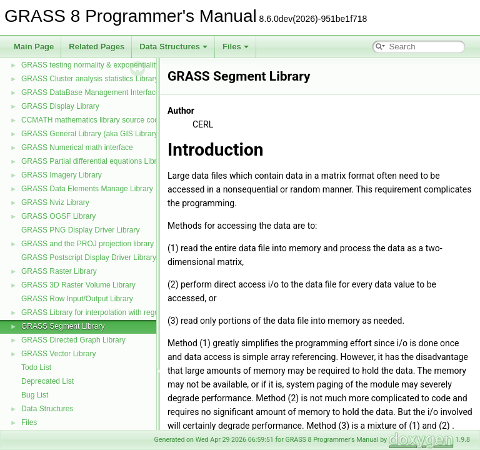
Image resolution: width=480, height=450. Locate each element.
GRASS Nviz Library (55, 202)
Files (235, 46)
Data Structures (173, 46)
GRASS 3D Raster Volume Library (78, 285)
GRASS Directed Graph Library (73, 340)
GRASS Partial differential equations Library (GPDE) (108, 161)
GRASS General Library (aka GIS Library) (91, 133)
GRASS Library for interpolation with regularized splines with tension (134, 312)
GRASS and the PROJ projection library (87, 243)
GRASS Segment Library (62, 326)
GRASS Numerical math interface (77, 147)
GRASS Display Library (60, 106)
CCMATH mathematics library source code (92, 120)
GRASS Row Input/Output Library (77, 298)
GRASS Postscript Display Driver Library (88, 257)
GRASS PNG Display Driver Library (80, 230)
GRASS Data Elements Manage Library (87, 188)
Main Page (34, 46)
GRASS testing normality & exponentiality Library (102, 65)
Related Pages (96, 46)
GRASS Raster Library (59, 271)
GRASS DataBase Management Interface (90, 92)
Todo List (36, 367)
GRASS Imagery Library (61, 175)
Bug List (34, 395)
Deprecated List (47, 381)
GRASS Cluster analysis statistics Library (89, 78)
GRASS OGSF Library (58, 216)
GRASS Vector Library (58, 353)
